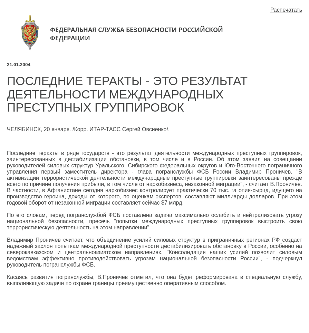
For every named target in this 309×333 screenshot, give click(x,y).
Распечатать (286, 10)
